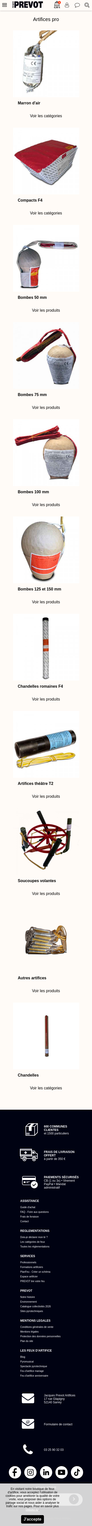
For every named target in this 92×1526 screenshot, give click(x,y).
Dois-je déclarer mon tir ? (34, 1237)
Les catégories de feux (32, 1242)
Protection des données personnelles (40, 1336)
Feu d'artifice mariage (32, 1371)
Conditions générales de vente (36, 1327)
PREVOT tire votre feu (32, 1281)
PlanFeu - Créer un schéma (35, 1271)
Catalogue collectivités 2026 (35, 1306)
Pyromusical (27, 1361)
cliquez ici (32, 1509)
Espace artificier (29, 1276)
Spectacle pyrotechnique (33, 1366)
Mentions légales (29, 1331)
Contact (24, 1221)
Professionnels (28, 1262)
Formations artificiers (31, 1267)
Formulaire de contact (58, 1424)
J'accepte (32, 1519)
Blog (22, 1357)
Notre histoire (27, 1297)
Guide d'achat (27, 1207)
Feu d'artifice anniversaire (34, 1375)
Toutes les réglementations (35, 1246)
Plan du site (26, 1341)
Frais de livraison (29, 1216)
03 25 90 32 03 (54, 1450)
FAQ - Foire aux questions (34, 1212)
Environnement (28, 1301)
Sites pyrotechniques (31, 1311)
